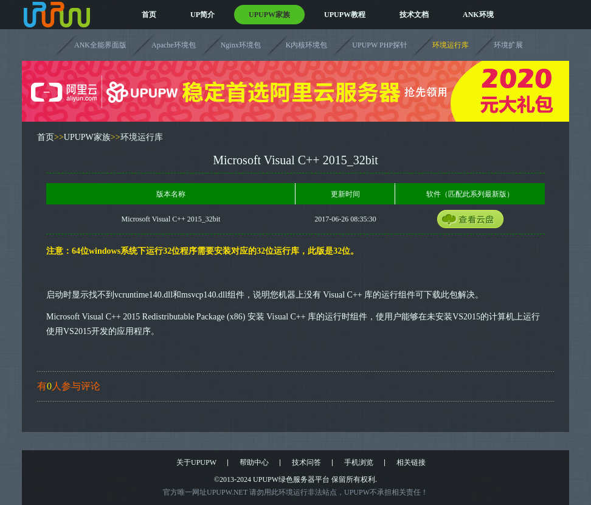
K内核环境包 (307, 45)
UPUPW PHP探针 (379, 45)
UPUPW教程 (344, 14)
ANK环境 (478, 14)
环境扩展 (508, 45)
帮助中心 (254, 462)
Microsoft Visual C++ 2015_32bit (171, 219)
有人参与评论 (68, 386)
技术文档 (414, 14)
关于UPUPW (196, 462)
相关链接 (411, 462)
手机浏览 (358, 462)
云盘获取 (481, 221)
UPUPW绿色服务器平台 (291, 479)
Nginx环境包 (241, 45)
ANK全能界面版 (100, 45)
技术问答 (306, 462)
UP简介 (202, 14)
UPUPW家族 (269, 14)
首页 (149, 14)
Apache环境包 (173, 45)
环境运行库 (450, 45)
